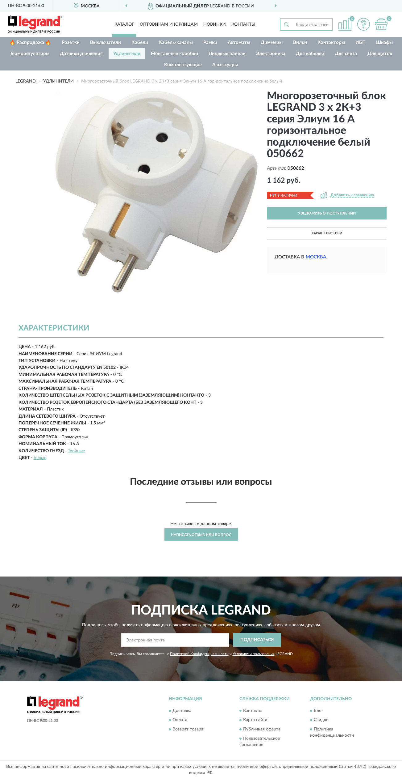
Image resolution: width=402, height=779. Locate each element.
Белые (40, 458)
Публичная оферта (261, 729)
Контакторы (331, 42)
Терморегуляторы (29, 53)
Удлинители (126, 53)
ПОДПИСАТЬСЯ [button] (257, 640)
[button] (363, 24)
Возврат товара (187, 729)
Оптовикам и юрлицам (169, 24)
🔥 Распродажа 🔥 (30, 42)
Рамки (210, 42)
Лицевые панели (227, 53)
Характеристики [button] (327, 233)
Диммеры (272, 42)
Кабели (139, 42)
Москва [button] (316, 257)
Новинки (214, 24)
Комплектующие (183, 64)
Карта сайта (255, 720)
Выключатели (105, 42)
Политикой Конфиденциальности (199, 654)
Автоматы (239, 42)
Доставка (181, 711)
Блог (318, 711)
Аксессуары (225, 64)
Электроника (270, 53)
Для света (346, 53)
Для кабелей (310, 53)
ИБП (360, 42)
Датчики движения (81, 53)
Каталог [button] (124, 24)
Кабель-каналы (176, 42)
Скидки (321, 720)
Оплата (179, 720)
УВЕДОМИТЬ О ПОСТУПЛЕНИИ (327, 213)
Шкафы (384, 42)
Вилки (300, 42)
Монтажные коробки (174, 53)
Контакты (243, 24)
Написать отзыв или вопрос (201, 535)
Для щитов (379, 53)
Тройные (76, 451)
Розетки (71, 42)
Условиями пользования (254, 654)
